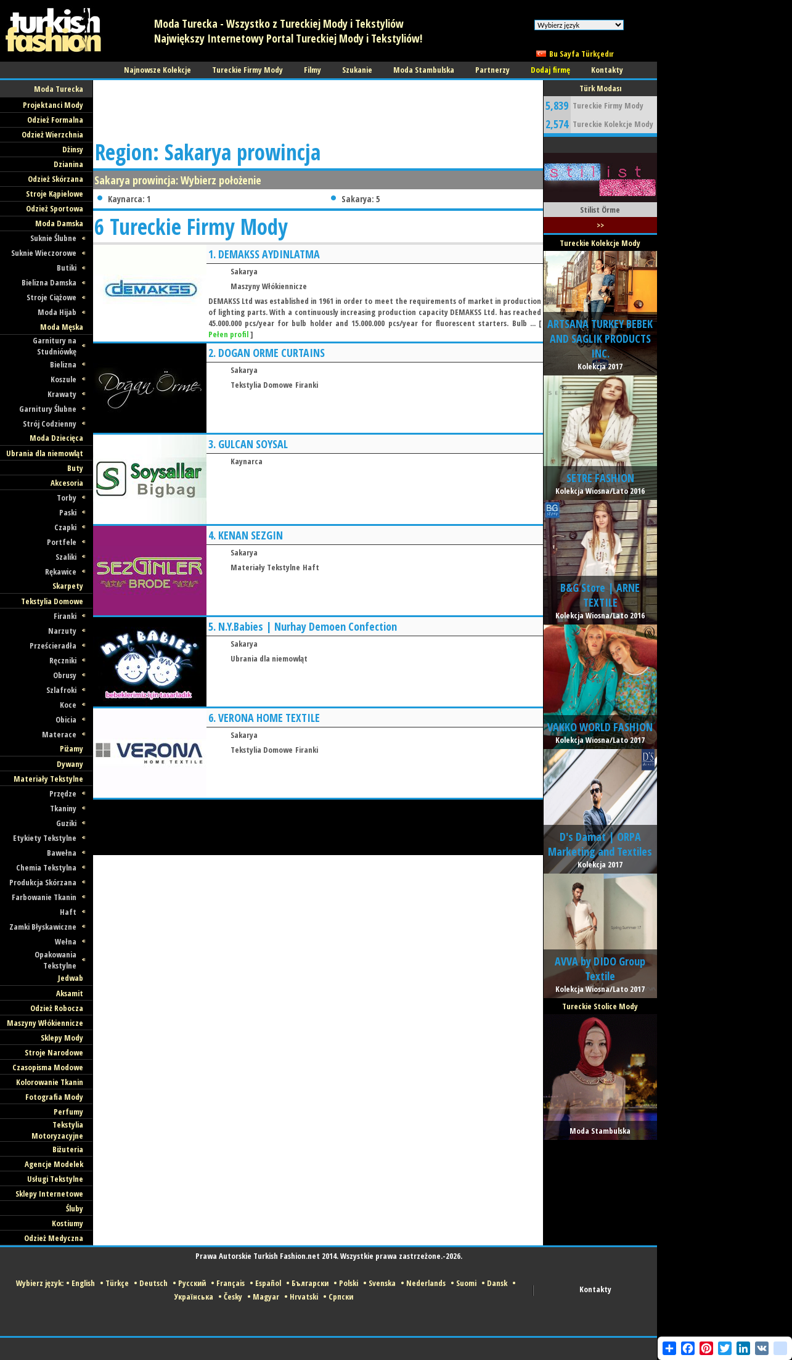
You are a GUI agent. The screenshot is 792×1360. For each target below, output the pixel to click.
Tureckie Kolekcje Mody (613, 123)
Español (268, 1282)
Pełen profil (228, 334)
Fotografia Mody (54, 1096)
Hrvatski (304, 1296)
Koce (68, 704)
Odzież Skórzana (55, 178)
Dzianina (68, 164)
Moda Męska (61, 326)
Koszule (63, 379)
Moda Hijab (57, 311)
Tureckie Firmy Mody (608, 105)
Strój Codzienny (49, 423)
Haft (68, 911)
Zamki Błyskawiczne (42, 926)
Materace (59, 734)
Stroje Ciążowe (51, 297)
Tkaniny (63, 808)
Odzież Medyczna (53, 1237)
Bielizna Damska (49, 282)
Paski (67, 512)
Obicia (65, 719)
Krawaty (61, 393)
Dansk (497, 1282)
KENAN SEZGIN (250, 535)
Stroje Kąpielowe (54, 193)
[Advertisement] (317, 108)
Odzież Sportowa (54, 208)
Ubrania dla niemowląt (44, 453)
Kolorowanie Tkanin (49, 1082)
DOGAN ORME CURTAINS (271, 352)
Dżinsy (72, 149)
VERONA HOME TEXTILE (269, 717)
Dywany (70, 763)
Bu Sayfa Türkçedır (581, 53)
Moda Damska (59, 223)
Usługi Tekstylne (55, 1178)
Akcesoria (67, 482)
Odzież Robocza (56, 1008)
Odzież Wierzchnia (52, 134)
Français (230, 1282)
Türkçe (117, 1282)
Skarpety (67, 585)
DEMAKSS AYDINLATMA (269, 254)
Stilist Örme (600, 209)
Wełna (65, 941)
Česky (233, 1296)
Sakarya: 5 (360, 199)
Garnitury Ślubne (47, 408)
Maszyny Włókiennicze (45, 1022)
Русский (192, 1282)
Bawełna (61, 852)
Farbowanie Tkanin (44, 897)
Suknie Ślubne (53, 238)
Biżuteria (67, 1149)
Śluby (74, 1208)
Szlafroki (61, 689)
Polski (348, 1282)
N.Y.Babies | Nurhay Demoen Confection (307, 626)
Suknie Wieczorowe (43, 252)
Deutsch (153, 1282)
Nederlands (426, 1282)
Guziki (66, 823)
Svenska (382, 1282)
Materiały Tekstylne (48, 778)
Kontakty (595, 1289)
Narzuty (62, 630)
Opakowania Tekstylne (55, 960)
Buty (75, 467)
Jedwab (70, 977)
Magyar (266, 1296)
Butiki (66, 267)
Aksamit (69, 993)
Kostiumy (67, 1223)
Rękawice (60, 571)
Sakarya (244, 271)
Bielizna (63, 364)
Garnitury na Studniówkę (54, 346)
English (83, 1282)
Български (310, 1282)
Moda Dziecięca (56, 437)
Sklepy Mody (62, 1037)
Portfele (61, 541)
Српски (341, 1296)
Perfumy (68, 1111)
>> (600, 225)
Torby (66, 497)
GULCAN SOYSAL (253, 443)
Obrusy (64, 675)
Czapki (65, 527)
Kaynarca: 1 (129, 199)
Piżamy (71, 748)
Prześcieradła (53, 645)
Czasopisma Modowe (47, 1067)
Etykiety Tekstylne (44, 837)
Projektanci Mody (53, 104)
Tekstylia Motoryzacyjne (57, 1130)
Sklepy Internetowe (49, 1193)
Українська (193, 1296)
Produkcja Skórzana (42, 882)
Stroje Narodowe (54, 1052)
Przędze (62, 793)
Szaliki (65, 556)
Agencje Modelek (54, 1164)
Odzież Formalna (55, 119)
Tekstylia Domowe (52, 601)
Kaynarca (247, 461)
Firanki (65, 615)
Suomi (466, 1282)
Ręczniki (62, 660)
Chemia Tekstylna (46, 867)
